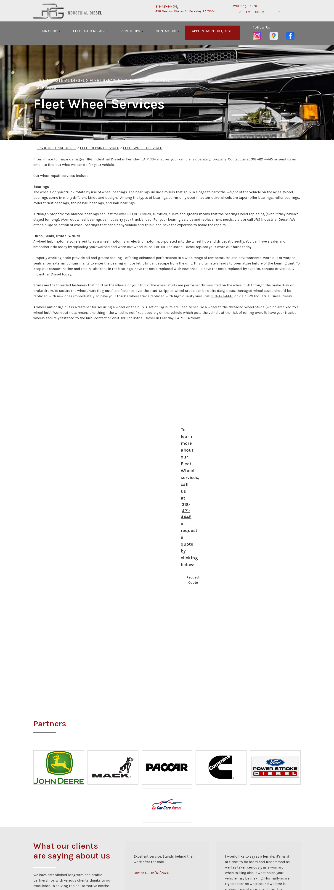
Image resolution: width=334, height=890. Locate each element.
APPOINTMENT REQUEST (212, 31)
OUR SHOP (48, 31)
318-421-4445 (165, 6)
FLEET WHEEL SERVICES (142, 148)
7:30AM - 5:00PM (251, 12)
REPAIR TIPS (130, 31)
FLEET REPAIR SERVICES (114, 80)
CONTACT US (166, 31)
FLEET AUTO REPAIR (89, 31)
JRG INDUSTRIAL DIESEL (61, 80)
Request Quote (192, 580)
